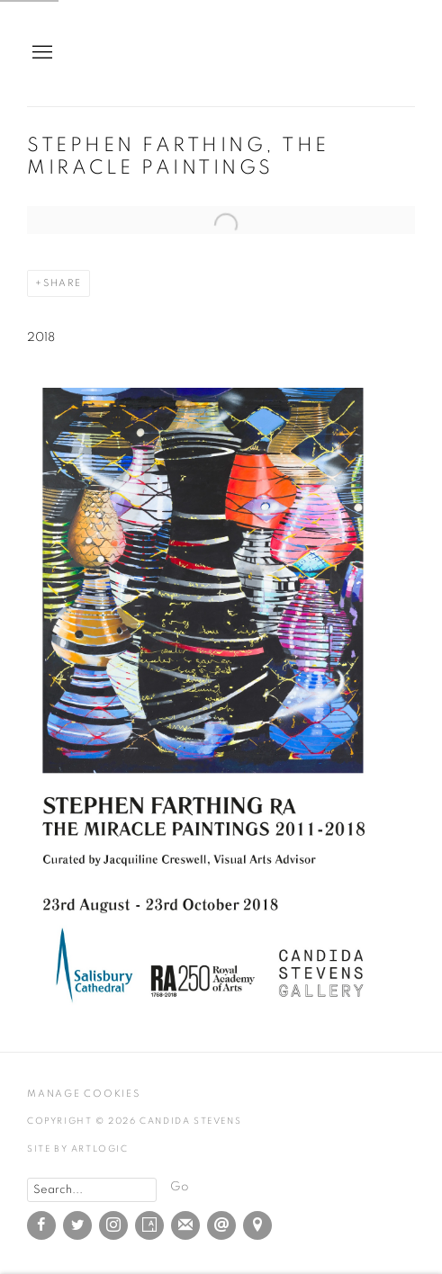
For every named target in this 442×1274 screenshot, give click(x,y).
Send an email (221, 1225)
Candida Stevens (352, 53)
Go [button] (179, 1186)
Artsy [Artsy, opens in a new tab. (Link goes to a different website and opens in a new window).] (149, 1225)
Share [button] (62, 283)
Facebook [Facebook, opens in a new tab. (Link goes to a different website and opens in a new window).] (41, 1225)
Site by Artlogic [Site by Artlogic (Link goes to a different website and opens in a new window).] (78, 1148)
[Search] (92, 1190)
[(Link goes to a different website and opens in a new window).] (207, 1010)
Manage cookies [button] (83, 1094)
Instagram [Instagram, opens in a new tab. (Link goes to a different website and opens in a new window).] (113, 1225)
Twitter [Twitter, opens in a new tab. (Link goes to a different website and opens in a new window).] (77, 1225)
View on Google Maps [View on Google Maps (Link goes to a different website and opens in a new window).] (257, 1225)
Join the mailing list (185, 1225)
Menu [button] (40, 53)
